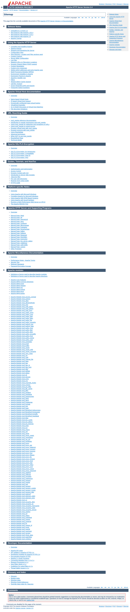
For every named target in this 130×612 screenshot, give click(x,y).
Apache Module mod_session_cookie (23, 488)
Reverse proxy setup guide (20, 181)
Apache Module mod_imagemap (22, 402)
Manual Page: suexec (18, 247)
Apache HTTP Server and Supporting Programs (117, 37)
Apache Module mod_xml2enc (21, 539)
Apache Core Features (18, 280)
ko (95, 17)
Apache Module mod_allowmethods (23, 303)
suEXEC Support (16, 84)
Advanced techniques (18, 134)
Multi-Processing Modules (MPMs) (22, 72)
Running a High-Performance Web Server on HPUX (28, 202)
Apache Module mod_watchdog (21, 537)
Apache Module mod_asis (19, 305)
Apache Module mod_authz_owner (22, 338)
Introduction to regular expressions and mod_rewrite (28, 122)
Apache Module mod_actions (20, 299)
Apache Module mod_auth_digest (22, 308)
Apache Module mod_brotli (20, 344)
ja (92, 17)
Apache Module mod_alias (20, 301)
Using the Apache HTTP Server (22, 42)
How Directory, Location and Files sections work (27, 54)
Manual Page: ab (16, 217)
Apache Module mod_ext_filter (21, 387)
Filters (13, 80)
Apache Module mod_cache (20, 348)
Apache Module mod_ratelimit (21, 472)
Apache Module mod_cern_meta (22, 353)
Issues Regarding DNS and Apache (22, 86)
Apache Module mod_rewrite (20, 482)
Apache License (16, 38)
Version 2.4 (33, 10)
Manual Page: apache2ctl (19, 219)
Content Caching (16, 56)
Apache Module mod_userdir (20, 529)
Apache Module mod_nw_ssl (20, 439)
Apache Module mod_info (19, 406)
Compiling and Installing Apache (21, 46)
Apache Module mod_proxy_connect (23, 449)
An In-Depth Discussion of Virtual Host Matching (27, 107)
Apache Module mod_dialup (20, 373)
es (86, 17)
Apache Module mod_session (21, 486)
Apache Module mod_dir (19, 375)
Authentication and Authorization (21, 169)
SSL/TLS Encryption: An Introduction (23, 151)
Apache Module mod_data (19, 361)
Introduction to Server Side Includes (23, 175)
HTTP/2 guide (15, 183)
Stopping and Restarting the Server (22, 50)
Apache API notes (17, 550)
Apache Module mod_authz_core (22, 328)
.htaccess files (15, 177)
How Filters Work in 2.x (18, 564)
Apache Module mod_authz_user (22, 340)
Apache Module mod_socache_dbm (23, 502)
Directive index (16, 580)
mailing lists (30, 600)
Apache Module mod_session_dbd (22, 492)
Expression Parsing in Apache (21, 76)
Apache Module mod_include (20, 404)
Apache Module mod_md (19, 431)
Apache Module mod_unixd (20, 527)
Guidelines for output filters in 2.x (22, 566)
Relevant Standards (17, 264)
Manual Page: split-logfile (19, 245)
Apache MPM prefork (18, 289)
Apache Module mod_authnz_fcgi (22, 324)
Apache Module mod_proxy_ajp (21, 445)
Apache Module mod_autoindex (21, 342)
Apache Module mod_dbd (19, 369)
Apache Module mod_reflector (21, 474)
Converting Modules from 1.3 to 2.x (22, 560)
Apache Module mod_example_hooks (23, 383)
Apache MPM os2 (17, 287)
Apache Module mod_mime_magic (22, 435)
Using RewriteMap (17, 132)
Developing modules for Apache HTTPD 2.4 (25, 554)
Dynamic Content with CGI (20, 173)
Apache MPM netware (18, 285)
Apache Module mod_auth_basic (22, 307)
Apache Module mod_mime (20, 433)
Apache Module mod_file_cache (21, 389)
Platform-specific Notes (116, 34)
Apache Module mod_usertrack (21, 531)
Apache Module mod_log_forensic (22, 424)
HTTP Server (14, 10)
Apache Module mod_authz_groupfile (23, 334)
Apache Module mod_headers (21, 392)
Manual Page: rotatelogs (19, 243)
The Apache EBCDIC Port (19, 204)
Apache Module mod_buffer (20, 346)
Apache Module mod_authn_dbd (22, 316)
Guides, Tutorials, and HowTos (22, 162)
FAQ (114, 4)
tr (99, 17)
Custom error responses (19, 68)
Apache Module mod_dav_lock (21, 367)
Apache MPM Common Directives (22, 282)
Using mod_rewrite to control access (23, 126)
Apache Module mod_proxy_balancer (23, 447)
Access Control (16, 171)
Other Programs (16, 249)
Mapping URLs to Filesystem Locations (24, 62)
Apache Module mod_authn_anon (22, 312)
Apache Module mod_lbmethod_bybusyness (26, 410)
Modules (101, 4)
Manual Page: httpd (17, 215)
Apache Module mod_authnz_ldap (22, 326)
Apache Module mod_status (20, 515)
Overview (14, 96)
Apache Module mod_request (21, 480)
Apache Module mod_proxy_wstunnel (23, 471)
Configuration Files (17, 52)
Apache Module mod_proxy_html (22, 461)
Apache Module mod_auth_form (21, 310)
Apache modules (114, 45)
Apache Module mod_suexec (20, 519)
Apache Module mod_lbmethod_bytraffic (24, 414)
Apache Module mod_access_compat (23, 297)
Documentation (24, 10)
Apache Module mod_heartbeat (21, 394)
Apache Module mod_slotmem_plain (23, 496)
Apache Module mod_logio (20, 426)
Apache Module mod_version (20, 533)
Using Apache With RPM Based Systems (24, 198)
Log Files (14, 60)
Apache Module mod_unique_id (21, 525)
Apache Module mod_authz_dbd (22, 330)
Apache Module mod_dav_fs (20, 365)
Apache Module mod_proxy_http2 (22, 465)
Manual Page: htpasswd (19, 235)
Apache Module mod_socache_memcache (25, 506)
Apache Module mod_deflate (20, 371)
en (82, 17)
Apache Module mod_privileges (21, 441)
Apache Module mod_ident (20, 400)
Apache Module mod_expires (20, 385)
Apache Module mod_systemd (21, 521)
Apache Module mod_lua (19, 428)
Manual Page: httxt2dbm (19, 237)
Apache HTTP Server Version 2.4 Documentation (56, 21)
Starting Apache (16, 48)
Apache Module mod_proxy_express (23, 451)
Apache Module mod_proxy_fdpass (22, 455)
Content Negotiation (17, 66)
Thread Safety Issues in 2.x (20, 568)
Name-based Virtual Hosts (19, 99)
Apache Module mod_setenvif (21, 494)
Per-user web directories (19, 179)
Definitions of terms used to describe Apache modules (29, 274)
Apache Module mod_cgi (19, 355)
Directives (108, 4)
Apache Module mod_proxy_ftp (21, 457)
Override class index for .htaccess (22, 584)
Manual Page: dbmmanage (20, 225)
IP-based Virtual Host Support (21, 101)
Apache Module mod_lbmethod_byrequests (25, 412)
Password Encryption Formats (21, 266)
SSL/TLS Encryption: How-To (20, 155)
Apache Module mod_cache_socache (23, 351)
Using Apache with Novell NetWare (22, 200)
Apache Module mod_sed (19, 484)
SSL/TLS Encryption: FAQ (19, 157)
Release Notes (113, 14)
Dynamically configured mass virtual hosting (25, 103)
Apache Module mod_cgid (19, 357)
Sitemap (125, 4)
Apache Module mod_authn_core (22, 314)
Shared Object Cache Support (21, 82)
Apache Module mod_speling (20, 512)
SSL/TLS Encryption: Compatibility (22, 153)
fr (89, 17)
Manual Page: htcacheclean (20, 229)
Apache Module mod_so (19, 500)
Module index (15, 578)
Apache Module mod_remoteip (21, 476)
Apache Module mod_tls (19, 523)
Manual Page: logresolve (19, 239)
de (79, 17)
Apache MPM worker (18, 293)
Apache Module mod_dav (19, 363)
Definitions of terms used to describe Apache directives (29, 276)
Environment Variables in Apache (22, 74)
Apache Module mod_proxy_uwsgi (22, 469)
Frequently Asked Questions (20, 87)
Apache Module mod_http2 (20, 398)
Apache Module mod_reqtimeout (22, 478)
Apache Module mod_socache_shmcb (23, 510)
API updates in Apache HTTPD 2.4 (22, 552)
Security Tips (15, 262)
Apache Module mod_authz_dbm (22, 332)
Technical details (16, 140)
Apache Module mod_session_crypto (23, 490)
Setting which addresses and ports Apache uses (27, 70)
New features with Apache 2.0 (21, 36)
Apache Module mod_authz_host (22, 336)
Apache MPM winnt (17, 291)
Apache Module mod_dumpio (20, 377)
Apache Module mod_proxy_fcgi (21, 453)
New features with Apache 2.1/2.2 (22, 34)
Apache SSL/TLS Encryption (118, 27)
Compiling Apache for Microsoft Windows (24, 196)
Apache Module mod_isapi (20, 408)
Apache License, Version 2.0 (24, 608)
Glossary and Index (115, 49)
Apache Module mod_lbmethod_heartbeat (25, 416)
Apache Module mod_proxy (20, 443)
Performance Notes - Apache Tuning (23, 260)
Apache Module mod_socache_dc (22, 504)
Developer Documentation (117, 47)
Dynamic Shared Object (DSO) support (24, 64)
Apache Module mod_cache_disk (22, 349)
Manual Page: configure (19, 223)
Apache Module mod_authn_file (21, 320)
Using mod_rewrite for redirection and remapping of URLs (30, 124)
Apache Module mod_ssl (19, 514)
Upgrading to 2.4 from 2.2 (19, 31)
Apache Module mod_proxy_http (22, 463)
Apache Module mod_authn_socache (23, 322)
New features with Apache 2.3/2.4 (22, 32)
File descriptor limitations (19, 109)
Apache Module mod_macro (20, 430)
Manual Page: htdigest (18, 233)
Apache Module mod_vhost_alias (22, 535)
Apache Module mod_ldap (19, 418)
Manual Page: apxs (17, 221)
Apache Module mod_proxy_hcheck (23, 459)
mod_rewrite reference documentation (23, 120)
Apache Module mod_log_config (21, 420)
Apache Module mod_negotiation (22, 437)
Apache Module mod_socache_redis (23, 508)
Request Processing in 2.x (19, 562)
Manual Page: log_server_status (21, 241)
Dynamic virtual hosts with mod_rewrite (24, 128)
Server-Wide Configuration (20, 58)
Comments (13, 590)
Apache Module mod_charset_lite (22, 359)
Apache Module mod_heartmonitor (22, 396)
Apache (5, 10)
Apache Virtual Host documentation (115, 22)
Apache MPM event (17, 284)
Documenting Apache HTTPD (21, 556)
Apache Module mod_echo (20, 379)
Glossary (119, 4)
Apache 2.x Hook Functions (20, 558)
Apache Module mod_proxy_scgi (22, 467)
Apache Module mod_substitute (21, 517)
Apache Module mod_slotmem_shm (23, 498)
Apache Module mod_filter (19, 390)
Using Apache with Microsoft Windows (23, 194)
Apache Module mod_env (19, 381)
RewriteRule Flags (17, 138)
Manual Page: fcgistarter (19, 227)
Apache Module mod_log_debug (22, 422)
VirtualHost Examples (18, 105)
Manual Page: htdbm (18, 231)
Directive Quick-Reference (19, 582)
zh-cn (103, 17)
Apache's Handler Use (18, 78)
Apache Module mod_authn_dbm (22, 318)
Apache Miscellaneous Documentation (116, 41)
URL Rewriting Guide (115, 25)
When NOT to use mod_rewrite (21, 136)
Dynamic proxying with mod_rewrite (23, 130)
